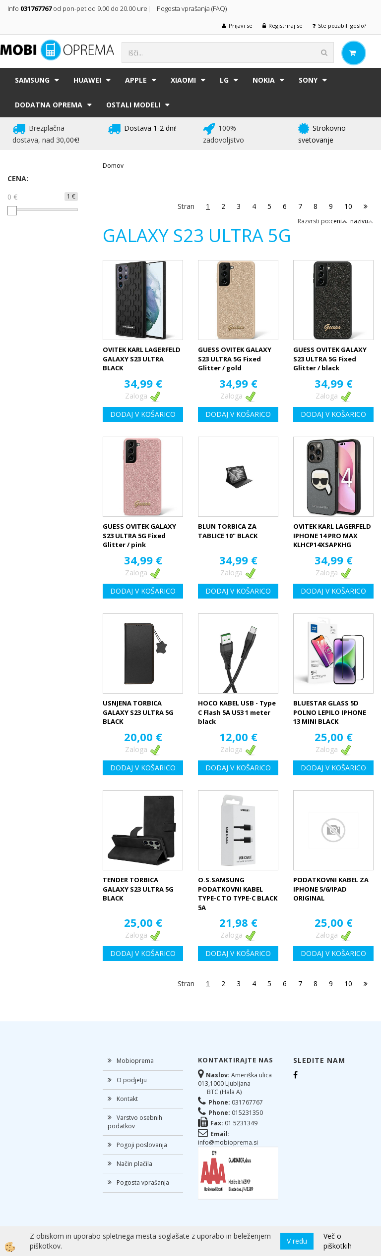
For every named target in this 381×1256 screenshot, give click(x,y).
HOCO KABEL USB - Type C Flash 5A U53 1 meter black (237, 712)
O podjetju (132, 1080)
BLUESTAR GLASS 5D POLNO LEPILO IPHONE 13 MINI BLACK (329, 712)
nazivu (362, 221)
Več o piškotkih (337, 1241)
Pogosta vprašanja (143, 1182)
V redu (297, 1241)
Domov (113, 165)
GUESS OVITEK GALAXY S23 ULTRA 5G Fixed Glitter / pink (139, 535)
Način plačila (134, 1163)
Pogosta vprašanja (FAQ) (192, 8)
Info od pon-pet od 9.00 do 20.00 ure (77, 8)
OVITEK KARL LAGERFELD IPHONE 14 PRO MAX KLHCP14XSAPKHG (332, 535)
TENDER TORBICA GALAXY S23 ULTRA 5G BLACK (138, 889)
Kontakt (127, 1099)
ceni (338, 221)
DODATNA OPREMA (48, 104)
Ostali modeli (133, 104)
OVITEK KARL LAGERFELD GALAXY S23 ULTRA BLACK (142, 358)
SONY (308, 80)
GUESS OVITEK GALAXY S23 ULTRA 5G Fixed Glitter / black (330, 358)
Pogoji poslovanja (142, 1145)
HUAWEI (87, 80)
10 (348, 206)
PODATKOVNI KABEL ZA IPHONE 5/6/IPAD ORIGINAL (331, 889)
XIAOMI (183, 80)
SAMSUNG (32, 80)
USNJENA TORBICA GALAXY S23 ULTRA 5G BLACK (138, 712)
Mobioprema (135, 1060)
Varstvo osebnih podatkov (135, 1121)
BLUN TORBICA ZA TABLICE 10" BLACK (227, 531)
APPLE (136, 80)
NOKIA (264, 80)
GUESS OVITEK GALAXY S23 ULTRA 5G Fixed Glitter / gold (234, 358)
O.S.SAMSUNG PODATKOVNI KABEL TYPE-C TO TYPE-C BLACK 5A (237, 893)
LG (224, 80)
